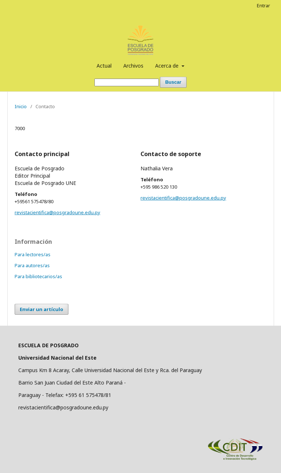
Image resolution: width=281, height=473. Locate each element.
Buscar (173, 82)
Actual (104, 65)
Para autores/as (32, 265)
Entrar (263, 5)
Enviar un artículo (41, 309)
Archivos (133, 65)
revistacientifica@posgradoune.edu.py (57, 212)
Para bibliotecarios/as (38, 276)
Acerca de (167, 65)
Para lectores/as (32, 254)
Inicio (21, 106)
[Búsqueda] (126, 82)
